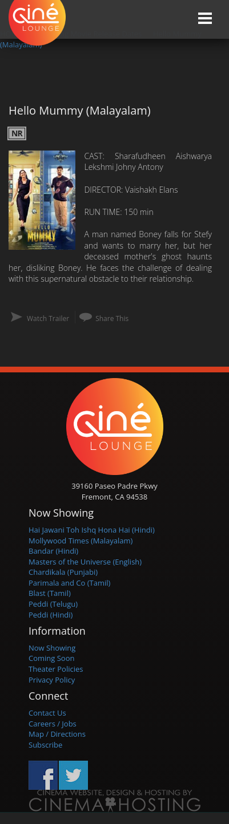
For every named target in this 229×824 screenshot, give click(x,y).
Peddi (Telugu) (53, 604)
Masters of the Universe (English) (85, 562)
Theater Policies (56, 669)
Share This (111, 318)
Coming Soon (51, 658)
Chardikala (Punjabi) (63, 572)
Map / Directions (57, 734)
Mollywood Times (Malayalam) (80, 540)
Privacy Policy (52, 680)
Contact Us (47, 713)
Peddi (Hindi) (51, 615)
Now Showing (52, 648)
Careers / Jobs (53, 724)
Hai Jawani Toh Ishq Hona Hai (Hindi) (92, 530)
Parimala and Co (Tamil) (69, 583)
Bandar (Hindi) (53, 551)
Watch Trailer (48, 318)
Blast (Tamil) (50, 593)
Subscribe (45, 745)
